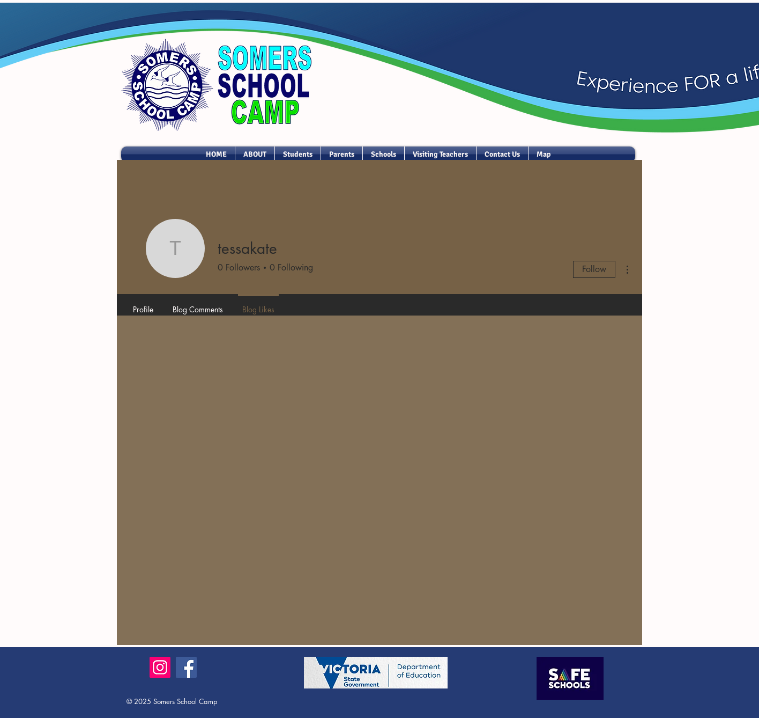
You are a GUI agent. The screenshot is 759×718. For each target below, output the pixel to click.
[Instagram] (160, 667)
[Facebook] (186, 667)
